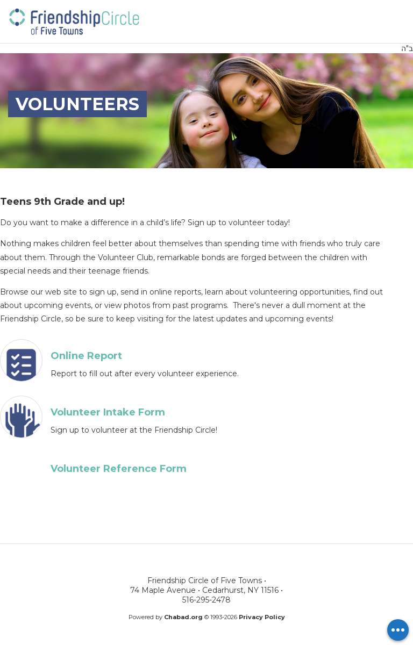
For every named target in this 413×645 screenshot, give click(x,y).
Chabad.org (183, 617)
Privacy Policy (262, 617)
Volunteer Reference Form (119, 469)
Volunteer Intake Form (108, 412)
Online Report (86, 356)
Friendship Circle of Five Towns (73, 21)
